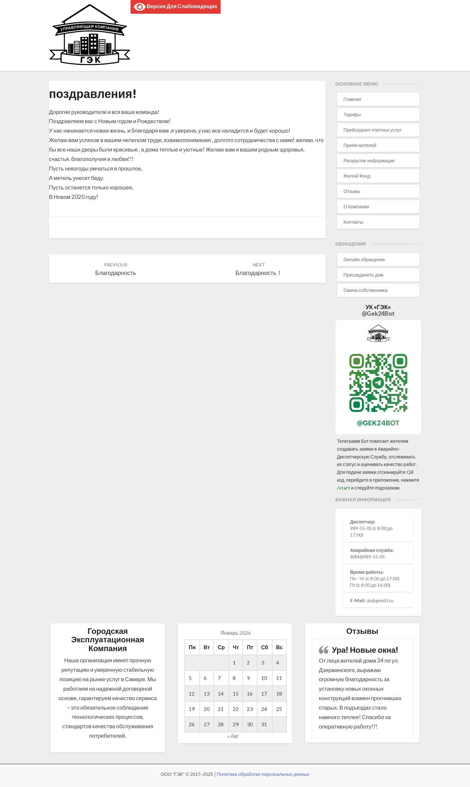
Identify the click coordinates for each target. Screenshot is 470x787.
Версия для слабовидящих (175, 7)
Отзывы (352, 191)
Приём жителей (360, 145)
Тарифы (352, 114)
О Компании (356, 206)
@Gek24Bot (378, 313)
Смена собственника (366, 290)
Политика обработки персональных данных (263, 774)
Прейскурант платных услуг (373, 130)
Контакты (353, 222)
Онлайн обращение (364, 259)
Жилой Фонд (357, 176)
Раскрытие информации (369, 160)
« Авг (233, 736)
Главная (352, 99)
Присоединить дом (364, 275)
